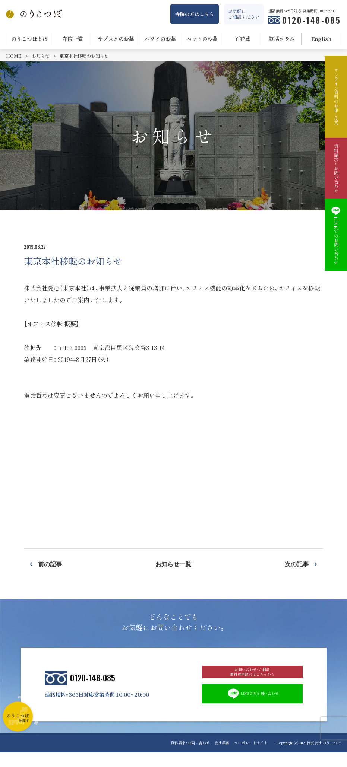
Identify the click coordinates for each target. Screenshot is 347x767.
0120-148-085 (311, 20)
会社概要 (217, 757)
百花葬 (242, 38)
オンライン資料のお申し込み (335, 97)
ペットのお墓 (202, 38)
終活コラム (282, 38)
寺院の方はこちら (194, 13)
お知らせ (41, 55)
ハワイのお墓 (160, 38)
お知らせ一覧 (173, 563)
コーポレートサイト (251, 757)
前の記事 (50, 563)
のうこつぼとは (29, 38)
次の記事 (297, 563)
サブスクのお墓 (116, 38)
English (321, 38)
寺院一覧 (72, 38)
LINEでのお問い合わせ (252, 706)
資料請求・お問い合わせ (181, 757)
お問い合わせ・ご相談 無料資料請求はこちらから (252, 677)
